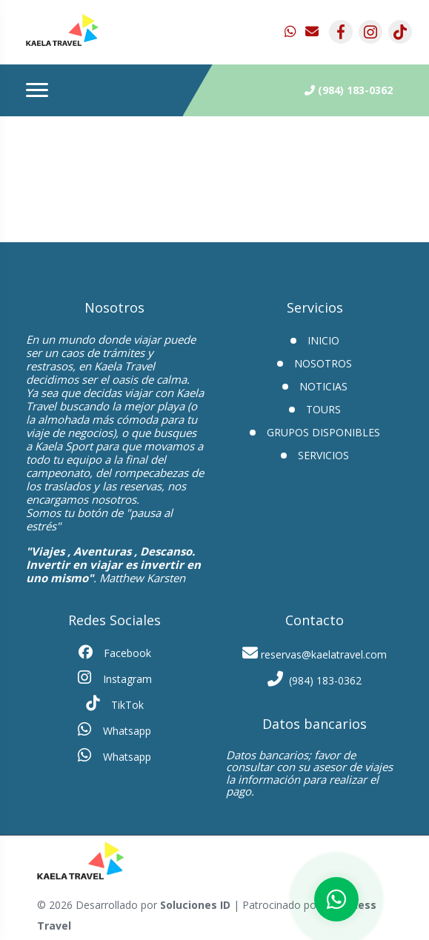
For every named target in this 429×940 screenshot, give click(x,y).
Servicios (323, 455)
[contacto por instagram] (370, 32)
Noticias (323, 386)
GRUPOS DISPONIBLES (323, 432)
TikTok (115, 704)
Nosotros (323, 363)
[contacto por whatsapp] (292, 32)
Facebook (115, 652)
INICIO (323, 340)
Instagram (115, 678)
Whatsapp (114, 729)
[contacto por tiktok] (400, 32)
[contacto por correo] (312, 32)
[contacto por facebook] (341, 32)
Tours (323, 409)
